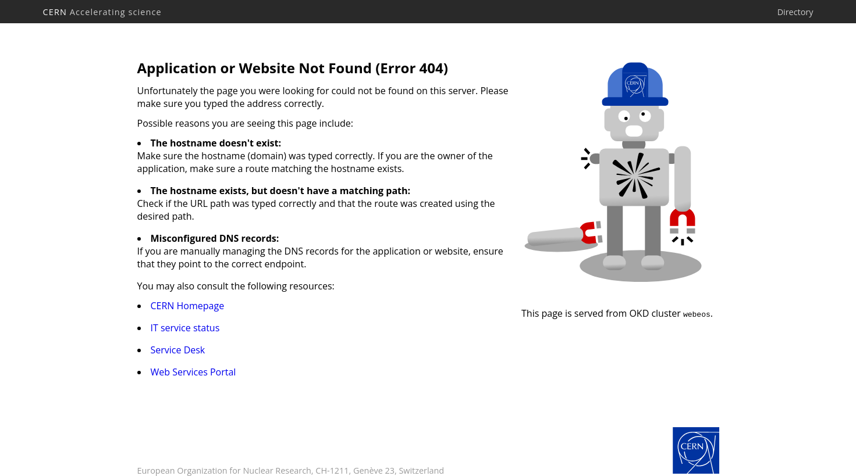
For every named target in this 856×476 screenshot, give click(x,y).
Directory (795, 11)
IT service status (185, 327)
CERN (102, 11)
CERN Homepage (188, 305)
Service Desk (178, 349)
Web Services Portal (193, 372)
